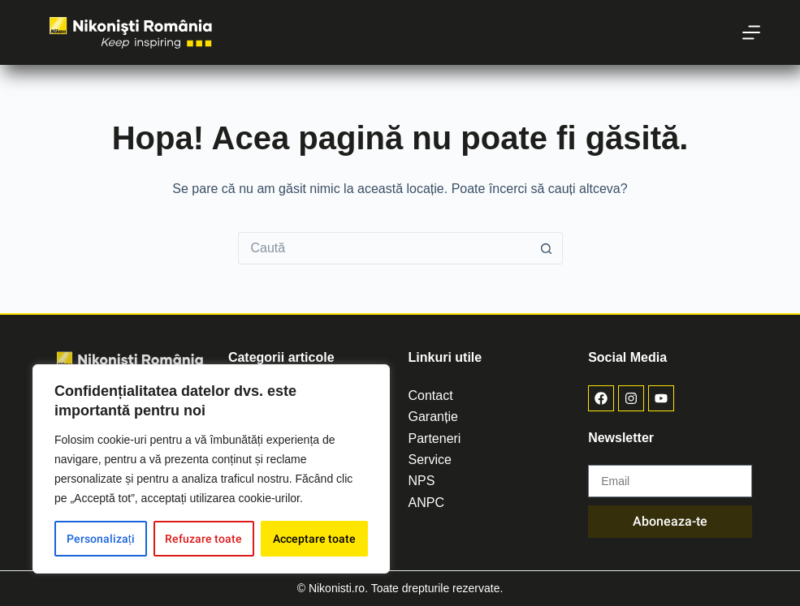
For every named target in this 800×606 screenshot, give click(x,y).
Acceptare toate (314, 538)
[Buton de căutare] (546, 248)
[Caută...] (384, 248)
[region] (211, 469)
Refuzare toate (203, 538)
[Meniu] (751, 32)
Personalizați (101, 538)
